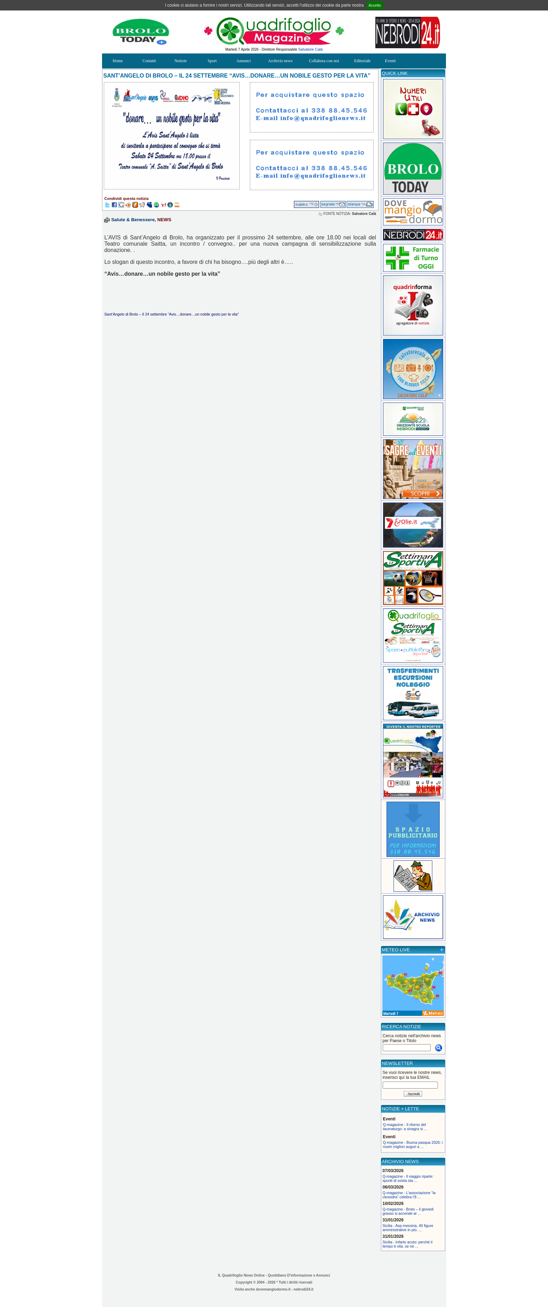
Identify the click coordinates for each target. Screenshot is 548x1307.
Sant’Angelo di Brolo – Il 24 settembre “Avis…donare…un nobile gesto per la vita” (171, 314)
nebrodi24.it (303, 1289)
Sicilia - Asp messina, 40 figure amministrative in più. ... (408, 1227)
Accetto (375, 5)
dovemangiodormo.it (273, 1289)
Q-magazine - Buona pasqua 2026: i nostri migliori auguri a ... (413, 1144)
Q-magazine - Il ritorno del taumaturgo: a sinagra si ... (405, 1126)
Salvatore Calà (310, 49)
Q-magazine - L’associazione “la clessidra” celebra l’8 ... (409, 1195)
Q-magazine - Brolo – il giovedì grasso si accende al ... (408, 1211)
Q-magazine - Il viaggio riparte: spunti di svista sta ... (408, 1178)
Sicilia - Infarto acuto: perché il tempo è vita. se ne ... (408, 1244)
